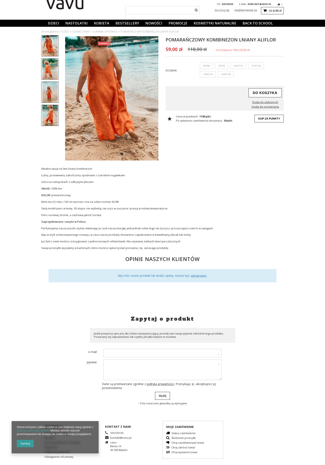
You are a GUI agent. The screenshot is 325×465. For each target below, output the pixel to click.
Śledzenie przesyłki (183, 438)
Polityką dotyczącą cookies (33, 430)
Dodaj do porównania (265, 107)
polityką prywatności (160, 384)
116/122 (256, 66)
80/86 (206, 66)
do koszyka (265, 93)
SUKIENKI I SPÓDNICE (105, 31)
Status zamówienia (183, 433)
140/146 (226, 74)
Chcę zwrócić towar (183, 447)
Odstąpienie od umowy (58, 457)
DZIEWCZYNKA (81, 31)
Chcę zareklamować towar (187, 442)
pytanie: (92, 362)
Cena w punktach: (187, 116)
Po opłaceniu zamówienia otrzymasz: (199, 120)
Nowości (153, 23)
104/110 (238, 66)
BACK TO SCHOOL (258, 23)
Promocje (178, 23)
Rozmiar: (171, 70)
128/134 (208, 74)
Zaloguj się (222, 10)
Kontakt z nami (118, 427)
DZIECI (53, 23)
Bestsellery (127, 23)
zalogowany (198, 276)
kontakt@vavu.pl (259, 4)
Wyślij (162, 395)
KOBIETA (101, 23)
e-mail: (92, 352)
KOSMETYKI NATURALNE (215, 23)
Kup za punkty (269, 118)
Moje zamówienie (180, 427)
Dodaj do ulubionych (265, 102)
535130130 (227, 4)
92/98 (221, 66)
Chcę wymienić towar (184, 452)
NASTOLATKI (76, 23)
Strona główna (49, 31)
